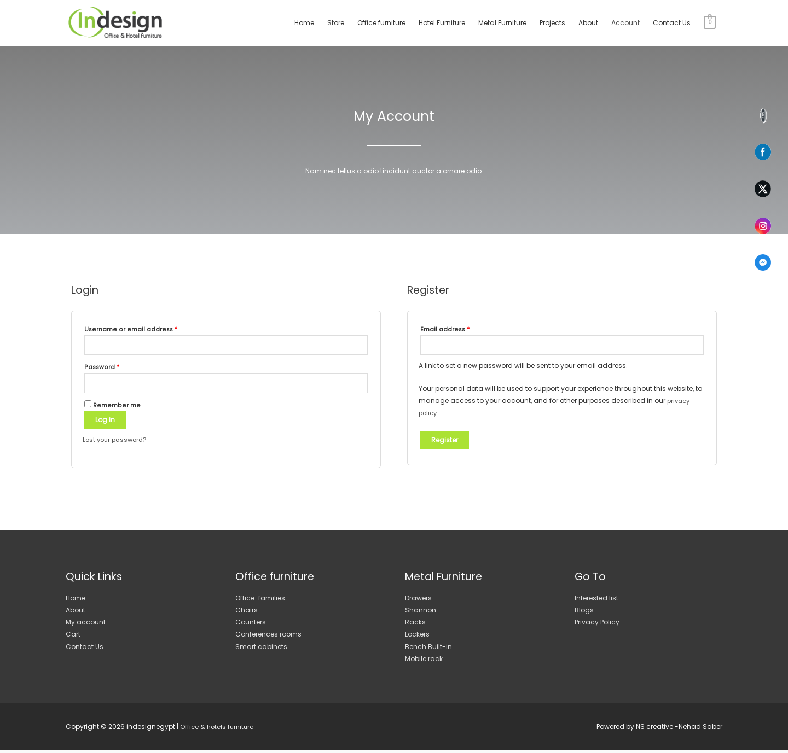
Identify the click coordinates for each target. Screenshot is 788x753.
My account (86, 624)
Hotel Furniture (442, 22)
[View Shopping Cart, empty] (710, 22)
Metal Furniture (502, 22)
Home (304, 22)
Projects (552, 22)
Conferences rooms (268, 636)
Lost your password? (117, 442)
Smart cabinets (261, 648)
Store (335, 22)
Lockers (417, 636)
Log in (105, 422)
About (588, 22)
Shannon (420, 612)
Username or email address (130, 329)
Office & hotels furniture (218, 729)
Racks (415, 624)
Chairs (246, 612)
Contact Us (672, 22)
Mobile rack (424, 661)
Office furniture (381, 22)
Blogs (584, 612)
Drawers (418, 600)
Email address (445, 329)
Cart (73, 636)
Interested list (596, 600)
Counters (250, 624)
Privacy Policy (597, 624)
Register (444, 441)
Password (101, 368)
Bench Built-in (428, 648)
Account (625, 22)
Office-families (260, 600)
